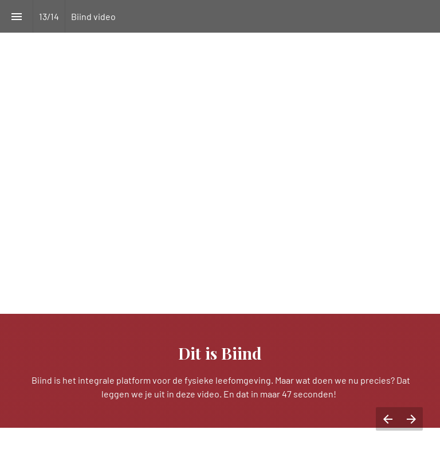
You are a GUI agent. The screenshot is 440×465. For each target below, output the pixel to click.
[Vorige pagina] (387, 419)
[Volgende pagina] (411, 419)
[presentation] (220, 232)
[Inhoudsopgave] (16, 16)
